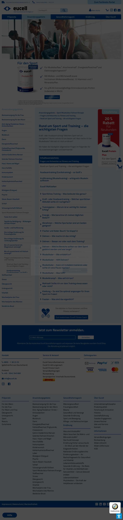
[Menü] (119, 503)
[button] (48, 270)
